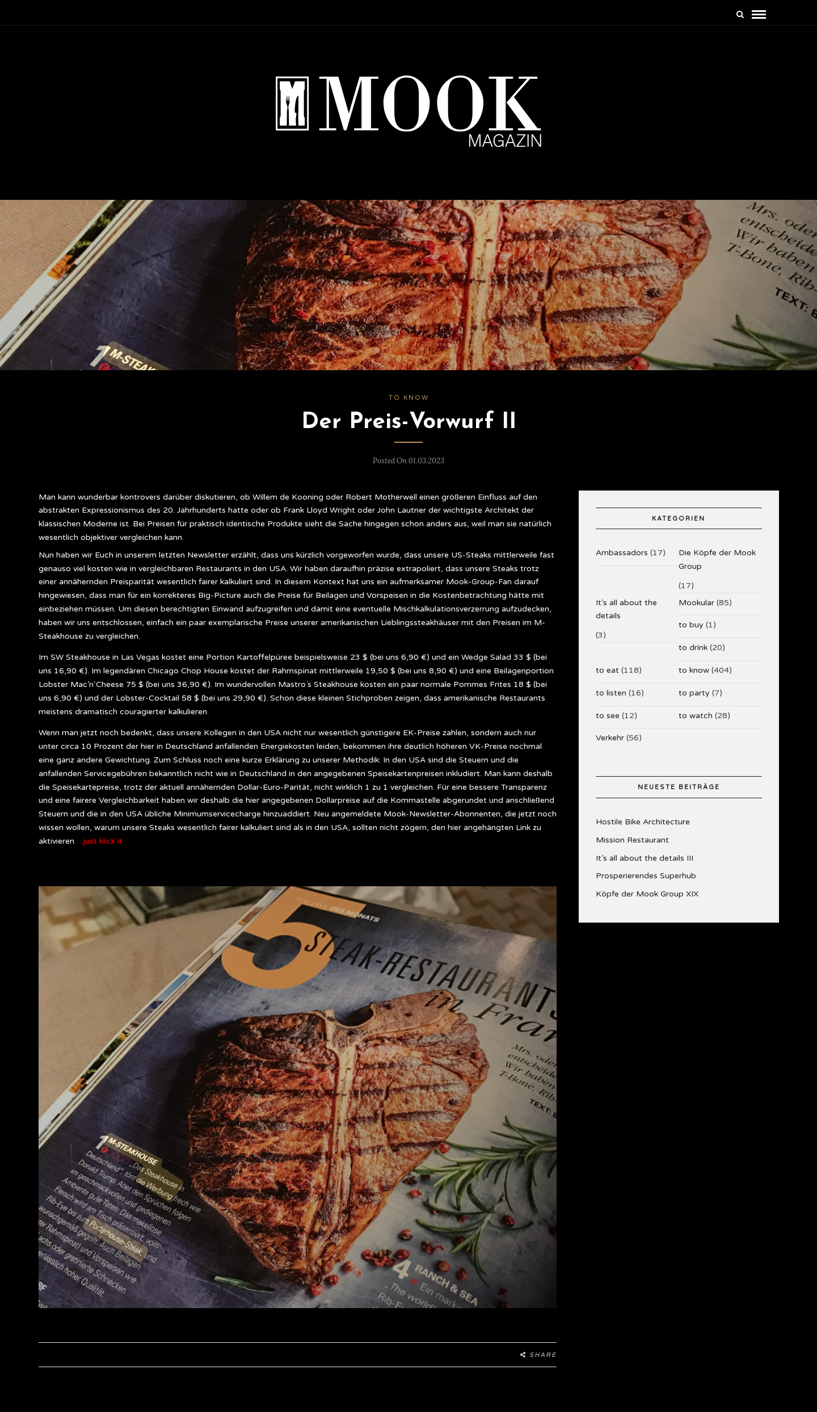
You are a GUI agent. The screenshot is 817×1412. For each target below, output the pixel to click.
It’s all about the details (626, 609)
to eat (607, 670)
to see (608, 715)
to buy (691, 625)
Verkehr (610, 738)
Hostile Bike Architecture (643, 822)
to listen (611, 693)
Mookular (696, 602)
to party (694, 693)
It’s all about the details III (644, 858)
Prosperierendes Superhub (646, 876)
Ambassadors (622, 553)
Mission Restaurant (632, 840)
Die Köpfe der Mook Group (717, 559)
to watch (696, 715)
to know (409, 397)
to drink (693, 647)
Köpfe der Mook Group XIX (647, 894)
